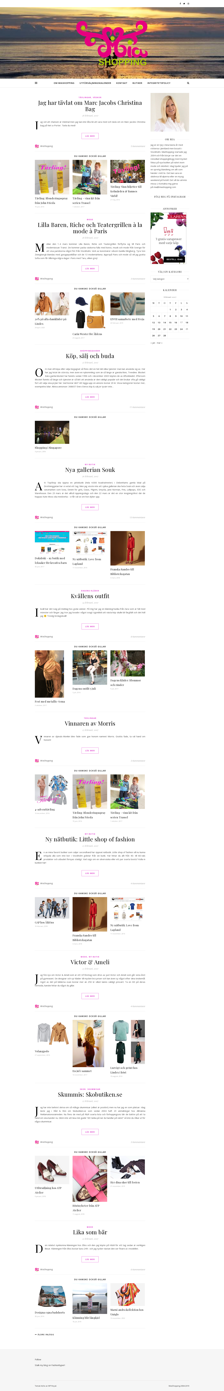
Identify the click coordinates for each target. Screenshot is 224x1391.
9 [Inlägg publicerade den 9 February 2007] (175, 316)
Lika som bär (90, 1232)
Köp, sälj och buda (90, 355)
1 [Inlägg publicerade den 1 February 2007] (170, 309)
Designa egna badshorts (50, 1312)
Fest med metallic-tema (50, 701)
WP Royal (52, 1386)
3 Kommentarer (138, 278)
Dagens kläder (90, 591)
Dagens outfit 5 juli (84, 688)
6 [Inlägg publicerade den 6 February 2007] (159, 316)
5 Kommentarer (138, 146)
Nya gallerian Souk (90, 469)
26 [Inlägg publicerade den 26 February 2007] (153, 335)
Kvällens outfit (90, 596)
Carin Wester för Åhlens (87, 334)
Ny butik (90, 464)
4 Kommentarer (138, 883)
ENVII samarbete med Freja (127, 319)
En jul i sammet (82, 1071)
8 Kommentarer (138, 636)
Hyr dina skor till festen (125, 1182)
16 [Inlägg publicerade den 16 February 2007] (175, 322)
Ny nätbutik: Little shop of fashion (90, 839)
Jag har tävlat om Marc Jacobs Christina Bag (90, 106)
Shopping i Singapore (48, 447)
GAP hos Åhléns (44, 922)
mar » (159, 342)
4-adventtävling (45, 809)
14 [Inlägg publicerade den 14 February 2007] (164, 322)
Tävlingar (85, 97)
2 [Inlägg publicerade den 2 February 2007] (175, 309)
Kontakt (121, 83)
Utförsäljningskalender (95, 83)
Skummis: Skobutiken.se (90, 1094)
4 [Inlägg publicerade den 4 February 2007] (187, 309)
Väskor (97, 97)
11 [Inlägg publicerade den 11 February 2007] (187, 316)
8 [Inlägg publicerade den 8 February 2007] (170, 316)
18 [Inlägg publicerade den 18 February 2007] (187, 322)
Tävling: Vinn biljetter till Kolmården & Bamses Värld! (126, 191)
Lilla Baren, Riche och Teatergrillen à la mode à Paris (90, 228)
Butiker (137, 83)
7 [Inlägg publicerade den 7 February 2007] (164, 316)
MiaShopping (46, 146)
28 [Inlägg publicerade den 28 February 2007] (164, 335)
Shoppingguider (90, 351)
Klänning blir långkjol (86, 1318)
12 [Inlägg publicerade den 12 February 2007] (153, 322)
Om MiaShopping (64, 83)
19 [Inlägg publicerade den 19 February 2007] (153, 329)
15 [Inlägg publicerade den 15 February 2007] (170, 322)
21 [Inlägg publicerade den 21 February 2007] (164, 329)
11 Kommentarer (137, 407)
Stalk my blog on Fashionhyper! (50, 1365)
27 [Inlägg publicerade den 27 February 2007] (159, 335)
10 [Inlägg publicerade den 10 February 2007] (181, 316)
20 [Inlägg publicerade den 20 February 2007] (159, 329)
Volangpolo (42, 1051)
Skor (83, 1089)
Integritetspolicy (158, 83)
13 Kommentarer (137, 517)
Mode (90, 219)
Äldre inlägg (44, 1334)
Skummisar (93, 1089)
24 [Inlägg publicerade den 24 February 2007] (181, 329)
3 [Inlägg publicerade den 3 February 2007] (181, 309)
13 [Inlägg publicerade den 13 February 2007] (159, 322)
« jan (153, 342)
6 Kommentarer (138, 1269)
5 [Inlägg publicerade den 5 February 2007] (153, 316)
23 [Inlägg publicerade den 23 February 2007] (175, 329)
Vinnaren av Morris (90, 723)
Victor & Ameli (90, 962)
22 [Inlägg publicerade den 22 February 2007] (170, 329)
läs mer (90, 136)
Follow (38, 1359)
